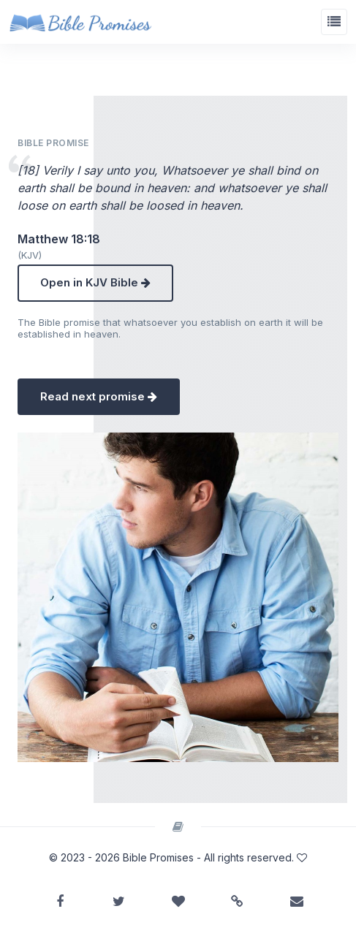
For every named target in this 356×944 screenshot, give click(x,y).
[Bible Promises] (80, 22)
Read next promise (98, 396)
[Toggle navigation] (334, 22)
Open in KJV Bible (95, 282)
